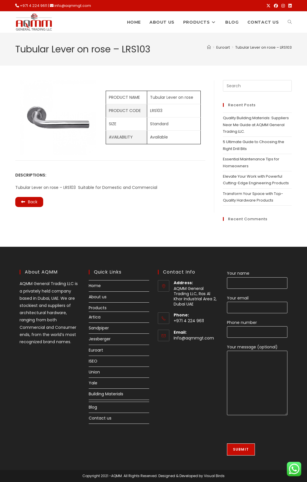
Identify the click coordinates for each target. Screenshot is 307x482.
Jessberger (100, 339)
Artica (95, 317)
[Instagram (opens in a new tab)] (283, 6)
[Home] (209, 47)
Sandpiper (99, 328)
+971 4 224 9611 (33, 5)
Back (29, 202)
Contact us (100, 418)
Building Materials (106, 394)
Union (94, 372)
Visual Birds (214, 475)
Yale (93, 383)
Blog (93, 407)
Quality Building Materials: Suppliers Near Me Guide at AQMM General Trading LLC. (256, 124)
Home (95, 286)
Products (98, 308)
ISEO (93, 361)
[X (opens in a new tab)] (268, 6)
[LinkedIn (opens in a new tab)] (289, 6)
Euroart (96, 350)
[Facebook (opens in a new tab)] (276, 6)
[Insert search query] (257, 86)
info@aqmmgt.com (72, 5)
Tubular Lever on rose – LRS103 (263, 47)
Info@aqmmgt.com (194, 338)
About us (98, 297)
